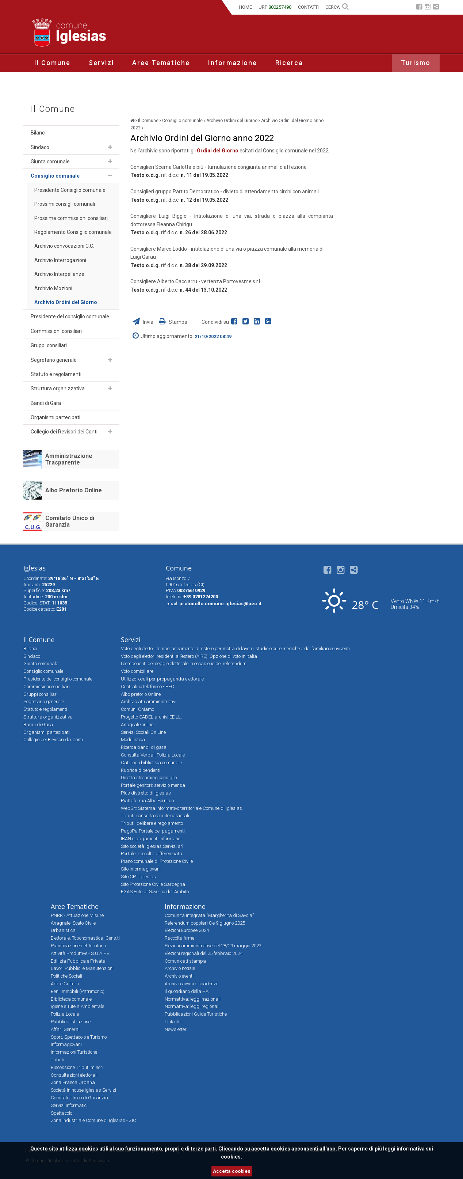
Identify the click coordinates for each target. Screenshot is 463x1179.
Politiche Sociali (66, 976)
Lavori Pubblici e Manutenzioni (82, 968)
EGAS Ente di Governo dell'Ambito (155, 891)
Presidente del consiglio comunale (70, 316)
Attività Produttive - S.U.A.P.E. (80, 953)
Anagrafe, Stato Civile (73, 923)
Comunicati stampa (185, 961)
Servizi (101, 63)
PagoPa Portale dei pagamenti (153, 831)
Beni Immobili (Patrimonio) (77, 991)
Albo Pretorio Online (73, 490)
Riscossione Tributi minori (77, 1067)
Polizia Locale (65, 1014)
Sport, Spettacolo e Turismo (79, 1037)
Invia (143, 322)
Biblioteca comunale (71, 999)
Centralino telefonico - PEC (147, 686)
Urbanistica (63, 930)
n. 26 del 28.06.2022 (203, 232)
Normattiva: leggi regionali (192, 1006)
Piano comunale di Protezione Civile (157, 861)
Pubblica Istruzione (71, 1021)
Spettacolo (61, 1113)
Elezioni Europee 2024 (187, 930)
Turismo (416, 63)
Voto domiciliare (137, 671)
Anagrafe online (137, 724)
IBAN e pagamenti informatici (151, 838)
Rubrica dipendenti (140, 770)
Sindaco (40, 147)
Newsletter (176, 1029)
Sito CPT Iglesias (138, 876)
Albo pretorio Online (141, 694)
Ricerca (289, 63)
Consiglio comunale (55, 176)
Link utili (173, 1021)
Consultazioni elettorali (74, 1075)
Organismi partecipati (55, 417)
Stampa (173, 322)
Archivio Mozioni (53, 288)
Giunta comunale (50, 161)
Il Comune (52, 63)
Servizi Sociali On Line (143, 732)
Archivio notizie (180, 968)
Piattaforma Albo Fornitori (147, 800)
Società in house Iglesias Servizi (83, 1090)
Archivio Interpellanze (59, 274)
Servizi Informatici (69, 1105)
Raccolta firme (179, 938)
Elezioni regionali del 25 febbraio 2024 (203, 953)
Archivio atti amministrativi (148, 701)
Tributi (57, 1059)
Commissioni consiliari (56, 331)
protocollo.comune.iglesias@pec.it (220, 603)
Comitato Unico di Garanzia (69, 521)
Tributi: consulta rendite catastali (155, 815)
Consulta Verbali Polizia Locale (153, 755)
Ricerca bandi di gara (144, 747)
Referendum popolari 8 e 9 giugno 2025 (205, 923)
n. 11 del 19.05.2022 (204, 175)
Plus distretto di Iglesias (146, 793)
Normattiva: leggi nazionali (193, 999)
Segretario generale (54, 360)
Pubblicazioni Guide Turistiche (196, 1014)
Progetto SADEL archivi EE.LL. (151, 717)
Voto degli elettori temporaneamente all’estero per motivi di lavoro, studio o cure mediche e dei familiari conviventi (235, 648)
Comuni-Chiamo (137, 709)
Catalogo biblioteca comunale (151, 762)
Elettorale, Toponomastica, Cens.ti (85, 938)
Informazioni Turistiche (74, 1052)
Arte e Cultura (65, 983)
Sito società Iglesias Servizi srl (152, 846)
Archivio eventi (179, 976)
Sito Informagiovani (141, 869)
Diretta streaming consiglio (149, 777)
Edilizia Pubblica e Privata (78, 961)
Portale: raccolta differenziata (151, 853)
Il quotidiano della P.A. (187, 991)
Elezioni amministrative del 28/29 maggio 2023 (213, 945)
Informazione (232, 63)
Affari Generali (66, 1029)
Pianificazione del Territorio (78, 945)
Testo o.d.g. (145, 200)
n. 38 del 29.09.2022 (203, 265)
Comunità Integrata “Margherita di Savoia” (209, 915)
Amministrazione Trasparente (68, 459)
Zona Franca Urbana (73, 1082)
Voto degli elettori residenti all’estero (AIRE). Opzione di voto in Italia (189, 656)
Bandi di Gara (46, 403)
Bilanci (38, 133)
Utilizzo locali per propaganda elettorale (162, 679)
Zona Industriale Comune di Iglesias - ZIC (93, 1120)
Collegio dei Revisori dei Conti (64, 432)
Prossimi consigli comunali (64, 204)
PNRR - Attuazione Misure (77, 915)
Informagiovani (66, 1044)
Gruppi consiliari (49, 345)
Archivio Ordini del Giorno (65, 302)
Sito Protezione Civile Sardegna (153, 884)
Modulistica (133, 739)
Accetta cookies (231, 1171)
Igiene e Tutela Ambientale (77, 1006)
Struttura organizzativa (58, 388)
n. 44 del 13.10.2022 (203, 290)
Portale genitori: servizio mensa (153, 785)
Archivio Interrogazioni (60, 260)
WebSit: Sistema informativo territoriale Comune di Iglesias (181, 808)
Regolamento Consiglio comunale (73, 232)
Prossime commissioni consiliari (71, 218)
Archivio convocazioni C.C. (64, 246)
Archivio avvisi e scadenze (191, 983)
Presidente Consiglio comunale (70, 190)
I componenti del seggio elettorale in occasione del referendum (183, 663)
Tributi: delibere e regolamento (152, 823)
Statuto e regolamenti (56, 374)
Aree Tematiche (161, 63)
